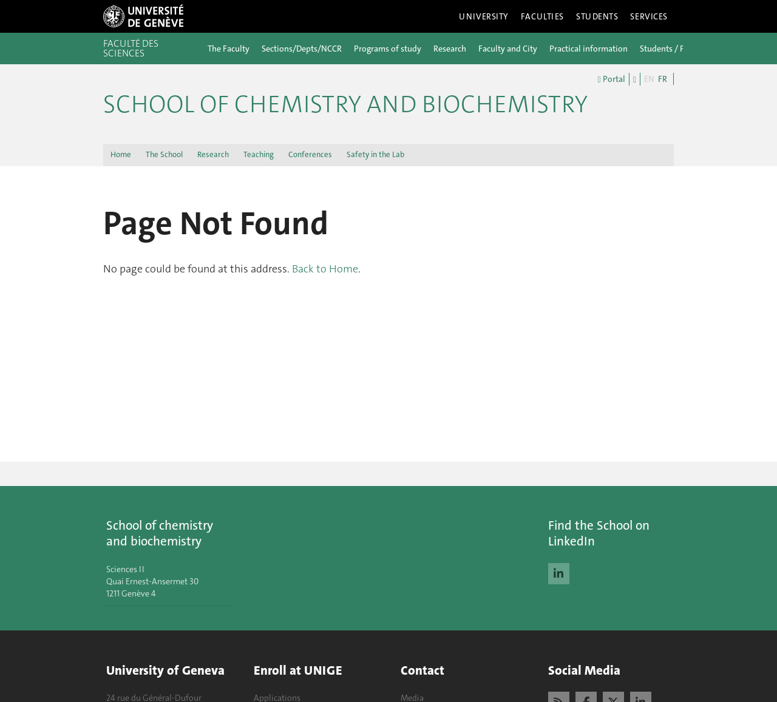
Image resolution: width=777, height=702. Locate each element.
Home (120, 154)
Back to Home (325, 269)
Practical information (588, 48)
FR (662, 78)
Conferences (310, 154)
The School (164, 154)
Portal (611, 79)
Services (649, 16)
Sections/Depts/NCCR (302, 48)
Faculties (542, 16)
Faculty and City (507, 48)
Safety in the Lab (375, 154)
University (484, 16)
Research (449, 48)
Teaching (258, 154)
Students (597, 16)
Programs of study (387, 48)
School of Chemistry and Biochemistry (345, 104)
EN (649, 78)
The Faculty (228, 48)
